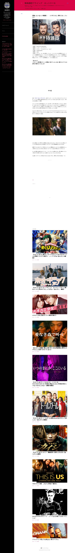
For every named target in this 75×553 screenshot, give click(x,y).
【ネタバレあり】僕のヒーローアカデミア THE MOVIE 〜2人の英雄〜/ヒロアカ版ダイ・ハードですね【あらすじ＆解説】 (49, 256)
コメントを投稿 (36, 259)
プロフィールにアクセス (7, 20)
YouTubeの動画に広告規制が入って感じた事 (7, 49)
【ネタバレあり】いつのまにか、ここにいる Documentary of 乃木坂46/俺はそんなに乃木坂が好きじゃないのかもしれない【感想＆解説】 (49, 384)
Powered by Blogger (44, 548)
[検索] (67, 3)
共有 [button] (21, 13)
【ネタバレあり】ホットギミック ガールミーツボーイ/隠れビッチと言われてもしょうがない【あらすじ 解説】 (7, 45)
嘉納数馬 (7, 10)
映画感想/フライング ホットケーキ (40, 3)
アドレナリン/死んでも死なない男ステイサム (45, 539)
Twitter (30, 8)
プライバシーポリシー (36, 8)
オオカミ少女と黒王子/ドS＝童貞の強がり (44, 315)
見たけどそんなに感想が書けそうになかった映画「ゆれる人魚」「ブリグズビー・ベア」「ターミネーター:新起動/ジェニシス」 (7, 60)
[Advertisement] (50, 79)
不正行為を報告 (5, 36)
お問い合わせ (43, 8)
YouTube (26, 8)
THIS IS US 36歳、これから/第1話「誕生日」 (45, 483)
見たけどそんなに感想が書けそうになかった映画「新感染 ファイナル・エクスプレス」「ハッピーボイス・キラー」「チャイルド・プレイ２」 (7, 66)
